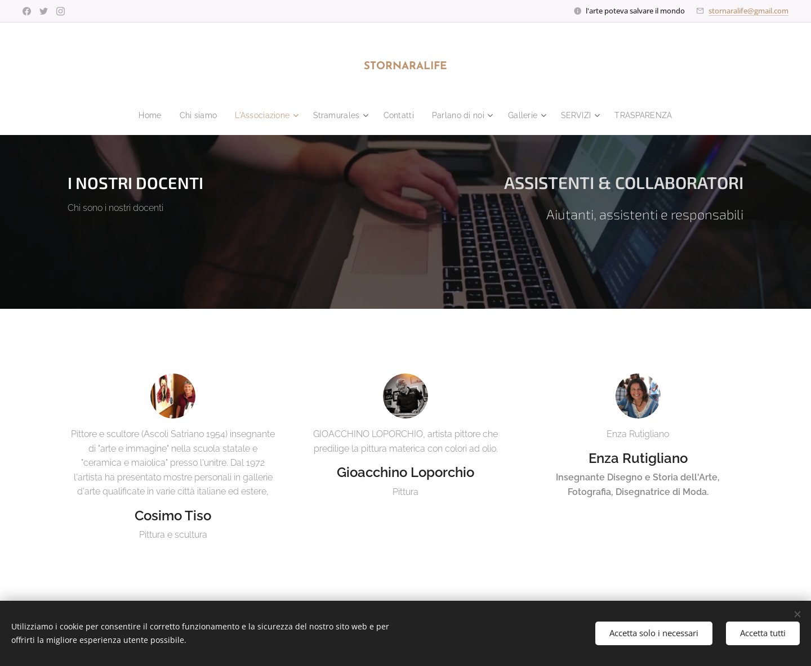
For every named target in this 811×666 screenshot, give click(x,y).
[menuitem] (140, 115)
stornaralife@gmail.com (748, 11)
